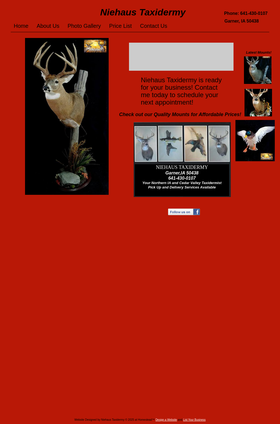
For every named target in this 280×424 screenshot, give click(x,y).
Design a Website (166, 419)
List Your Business (194, 419)
